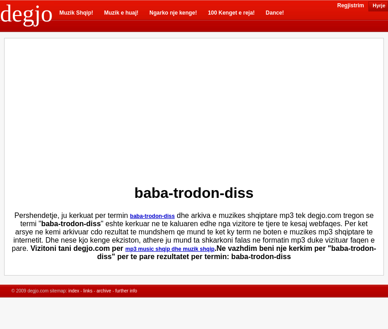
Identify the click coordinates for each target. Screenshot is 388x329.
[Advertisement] (116, 109)
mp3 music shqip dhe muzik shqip (169, 249)
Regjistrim (350, 5)
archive (103, 290)
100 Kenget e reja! (231, 13)
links (87, 290)
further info (126, 290)
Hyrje (378, 5)
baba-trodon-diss (152, 216)
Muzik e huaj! (121, 13)
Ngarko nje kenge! (173, 13)
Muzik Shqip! (76, 13)
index (73, 290)
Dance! (275, 13)
